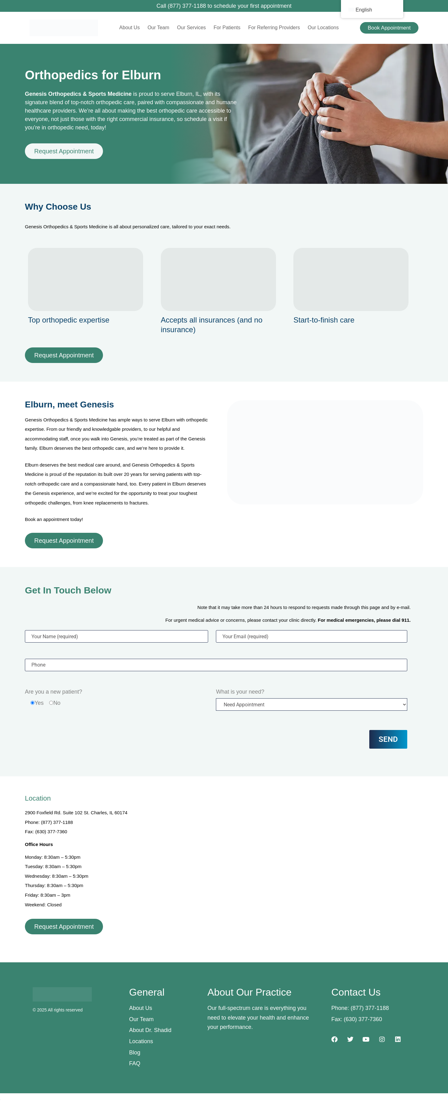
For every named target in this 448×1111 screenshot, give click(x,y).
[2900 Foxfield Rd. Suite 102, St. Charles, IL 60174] (279, 855)
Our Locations (323, 27)
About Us (129, 27)
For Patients (227, 27)
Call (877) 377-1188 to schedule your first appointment (224, 6)
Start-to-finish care (323, 320)
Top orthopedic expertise (69, 320)
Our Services (191, 27)
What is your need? (240, 692)
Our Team (158, 27)
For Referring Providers (274, 27)
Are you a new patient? (53, 692)
